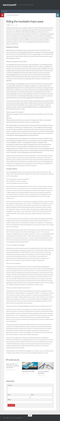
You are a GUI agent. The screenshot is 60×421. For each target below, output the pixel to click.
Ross (9, 25)
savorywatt (9, 4)
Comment (10, 385)
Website (9, 399)
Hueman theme (19, 417)
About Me (5, 11)
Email (32, 394)
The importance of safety (28, 371)
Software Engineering (12, 15)
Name (9, 394)
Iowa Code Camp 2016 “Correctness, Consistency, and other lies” (12, 365)
